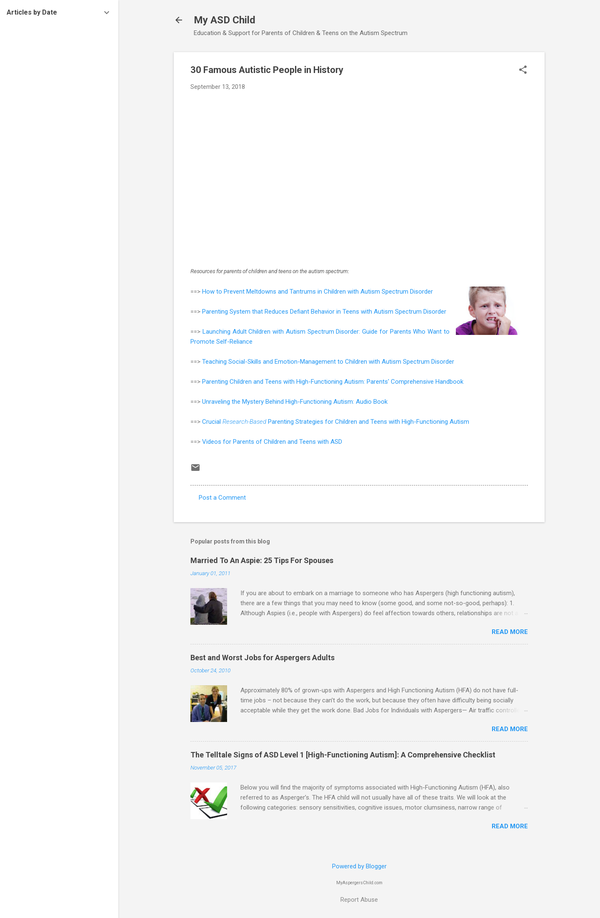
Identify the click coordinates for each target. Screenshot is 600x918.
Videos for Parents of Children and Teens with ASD (272, 441)
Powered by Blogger (359, 866)
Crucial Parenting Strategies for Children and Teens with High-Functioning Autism (335, 421)
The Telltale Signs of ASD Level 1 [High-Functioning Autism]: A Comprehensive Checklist (342, 754)
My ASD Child (224, 20)
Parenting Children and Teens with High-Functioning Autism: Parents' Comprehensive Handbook (332, 381)
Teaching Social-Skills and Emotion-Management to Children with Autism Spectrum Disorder (328, 361)
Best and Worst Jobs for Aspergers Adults (262, 657)
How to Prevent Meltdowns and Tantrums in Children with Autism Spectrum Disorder (317, 291)
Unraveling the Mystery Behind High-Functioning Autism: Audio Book (295, 401)
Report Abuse (359, 899)
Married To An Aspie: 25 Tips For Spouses (261, 560)
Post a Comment (222, 497)
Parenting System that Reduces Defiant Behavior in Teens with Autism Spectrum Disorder (324, 311)
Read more (510, 632)
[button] (523, 70)
